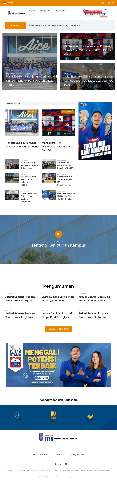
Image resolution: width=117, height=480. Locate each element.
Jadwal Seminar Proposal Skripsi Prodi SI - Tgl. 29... (93, 315)
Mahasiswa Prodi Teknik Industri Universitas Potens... (28, 181)
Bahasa (9, 3)
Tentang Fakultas (44, 11)
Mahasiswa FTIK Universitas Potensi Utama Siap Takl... (58, 146)
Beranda (32, 11)
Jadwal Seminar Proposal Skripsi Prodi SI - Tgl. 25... (57, 315)
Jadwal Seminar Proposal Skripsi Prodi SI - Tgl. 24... (20, 298)
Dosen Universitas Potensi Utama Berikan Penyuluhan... (29, 197)
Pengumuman (77, 454)
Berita (59, 454)
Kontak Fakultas (40, 454)
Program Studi (61, 11)
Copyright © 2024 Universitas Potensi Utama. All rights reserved (58, 477)
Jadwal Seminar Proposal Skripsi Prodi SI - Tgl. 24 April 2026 (54, 26)
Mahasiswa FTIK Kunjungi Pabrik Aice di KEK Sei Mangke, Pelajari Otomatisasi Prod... (31, 80)
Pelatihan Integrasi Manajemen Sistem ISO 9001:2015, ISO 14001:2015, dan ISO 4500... (89, 80)
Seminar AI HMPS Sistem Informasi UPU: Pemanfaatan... (64, 181)
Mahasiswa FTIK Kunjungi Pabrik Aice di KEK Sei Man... (22, 144)
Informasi (32, 15)
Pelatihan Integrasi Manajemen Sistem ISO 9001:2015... (29, 165)
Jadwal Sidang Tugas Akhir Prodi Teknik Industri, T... (94, 298)
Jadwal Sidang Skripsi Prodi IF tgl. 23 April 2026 (58, 298)
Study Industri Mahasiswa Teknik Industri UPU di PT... (66, 165)
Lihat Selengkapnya (58, 329)
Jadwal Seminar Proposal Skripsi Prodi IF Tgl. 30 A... (20, 315)
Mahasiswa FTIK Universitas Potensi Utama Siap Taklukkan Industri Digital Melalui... (87, 50)
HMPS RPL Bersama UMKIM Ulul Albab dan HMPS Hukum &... (66, 197)
